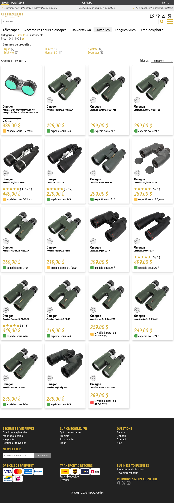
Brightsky (10, 52)
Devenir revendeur (127, 473)
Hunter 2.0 (53, 52)
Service (121, 432)
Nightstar (95, 49)
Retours (64, 480)
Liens (63, 443)
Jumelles (103, 30)
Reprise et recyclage (14, 443)
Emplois (64, 436)
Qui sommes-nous (70, 432)
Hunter (51, 49)
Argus (8, 49)
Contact (121, 439)
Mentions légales (13, 436)
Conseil (121, 436)
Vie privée (8, 439)
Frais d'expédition (70, 476)
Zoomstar (95, 52)
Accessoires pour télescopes (45, 30)
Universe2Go (81, 30)
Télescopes (11, 30)
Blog (119, 443)
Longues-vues (125, 30)
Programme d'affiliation (130, 469)
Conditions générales (15, 432)
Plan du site (67, 439)
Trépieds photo (152, 30)
